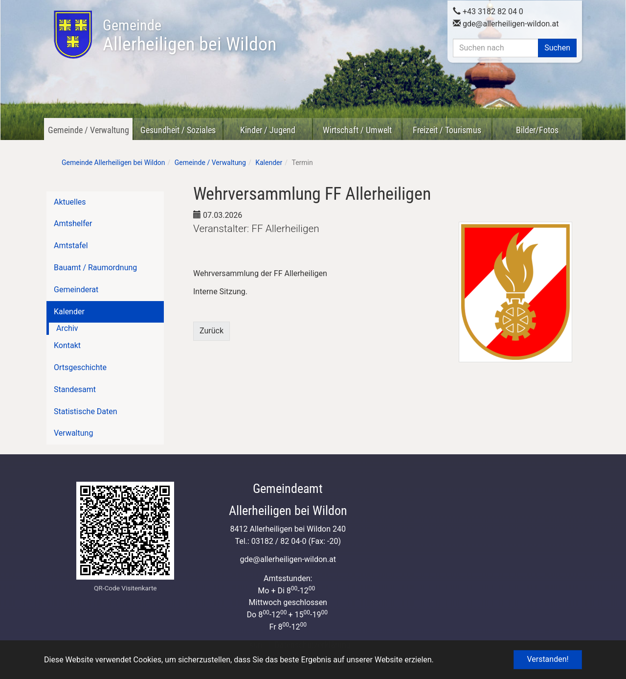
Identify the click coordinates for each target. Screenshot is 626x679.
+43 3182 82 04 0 (488, 11)
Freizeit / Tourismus (447, 130)
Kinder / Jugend (267, 130)
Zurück (212, 330)
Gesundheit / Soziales (178, 130)
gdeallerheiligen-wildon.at (506, 23)
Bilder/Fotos (537, 130)
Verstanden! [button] (547, 659)
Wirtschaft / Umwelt (357, 130)
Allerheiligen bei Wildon (189, 36)
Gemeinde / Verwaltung (88, 130)
